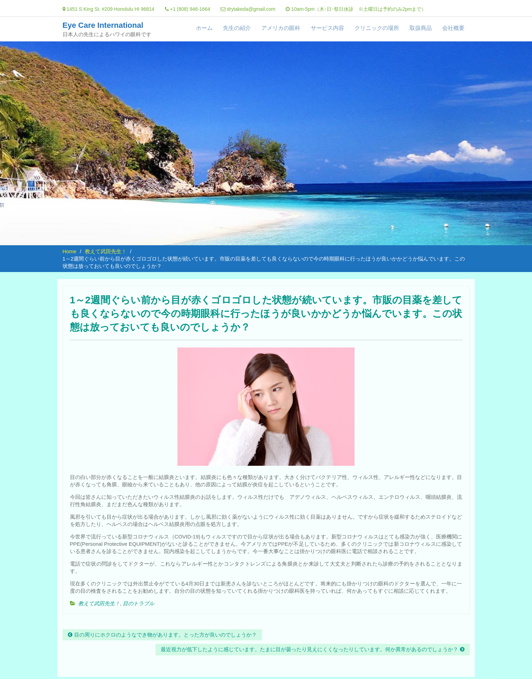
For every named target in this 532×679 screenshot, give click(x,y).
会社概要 (453, 28)
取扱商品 (421, 28)
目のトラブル (138, 603)
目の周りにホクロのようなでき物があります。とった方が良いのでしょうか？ (165, 635)
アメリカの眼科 (280, 28)
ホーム (204, 28)
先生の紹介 (237, 28)
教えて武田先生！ (99, 603)
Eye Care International (103, 25)
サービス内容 (327, 28)
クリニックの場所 (377, 28)
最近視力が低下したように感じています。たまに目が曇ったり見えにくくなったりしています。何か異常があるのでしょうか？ (309, 649)
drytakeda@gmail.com (251, 9)
